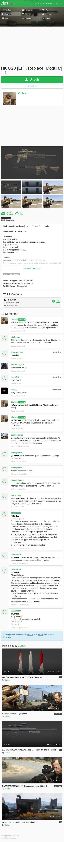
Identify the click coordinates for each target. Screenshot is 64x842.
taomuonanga (17, 435)
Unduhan (10, 214)
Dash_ (14, 390)
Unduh (32, 79)
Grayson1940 (17, 352)
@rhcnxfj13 (30, 405)
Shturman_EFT (17, 365)
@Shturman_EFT (18, 420)
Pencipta (22, 319)
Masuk (30, 635)
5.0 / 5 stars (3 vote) (7, 220)
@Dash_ (39, 405)
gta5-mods (15, 337)
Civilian (22, 93)
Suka (21, 214)
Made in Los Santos (9, 838)
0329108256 (16, 513)
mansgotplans (17, 453)
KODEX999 (16, 495)
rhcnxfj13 (15, 377)
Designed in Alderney (10, 836)
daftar (40, 635)
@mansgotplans (18, 498)
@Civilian (15, 456)
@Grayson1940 (17, 405)
